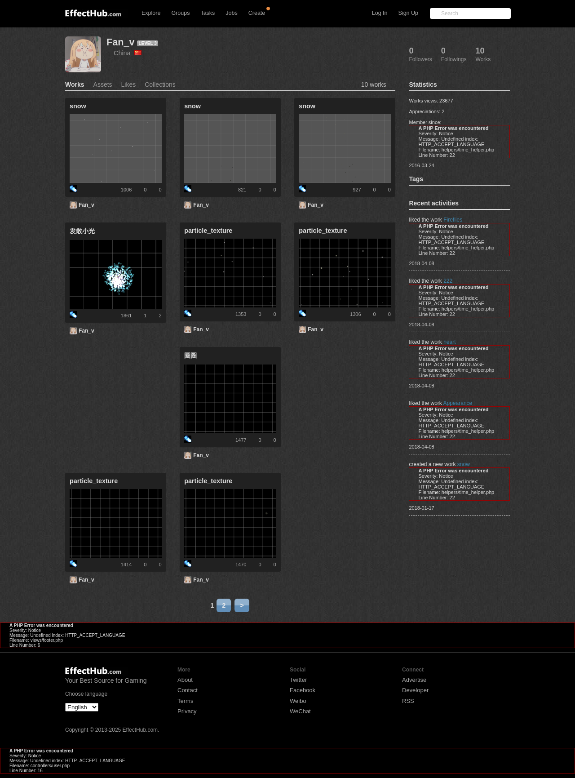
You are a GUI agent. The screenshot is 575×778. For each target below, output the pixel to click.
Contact (187, 690)
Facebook (302, 690)
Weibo (298, 701)
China (128, 53)
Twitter (298, 679)
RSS (408, 701)
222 (447, 281)
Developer (415, 690)
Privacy (187, 711)
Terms (185, 701)
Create (256, 13)
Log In (380, 13)
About (185, 679)
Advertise (414, 679)
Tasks (207, 13)
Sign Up (408, 13)
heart (449, 342)
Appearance (458, 403)
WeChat (300, 711)
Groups (180, 13)
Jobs (231, 13)
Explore (151, 13)
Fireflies (452, 220)
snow (463, 464)
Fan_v (120, 42)
